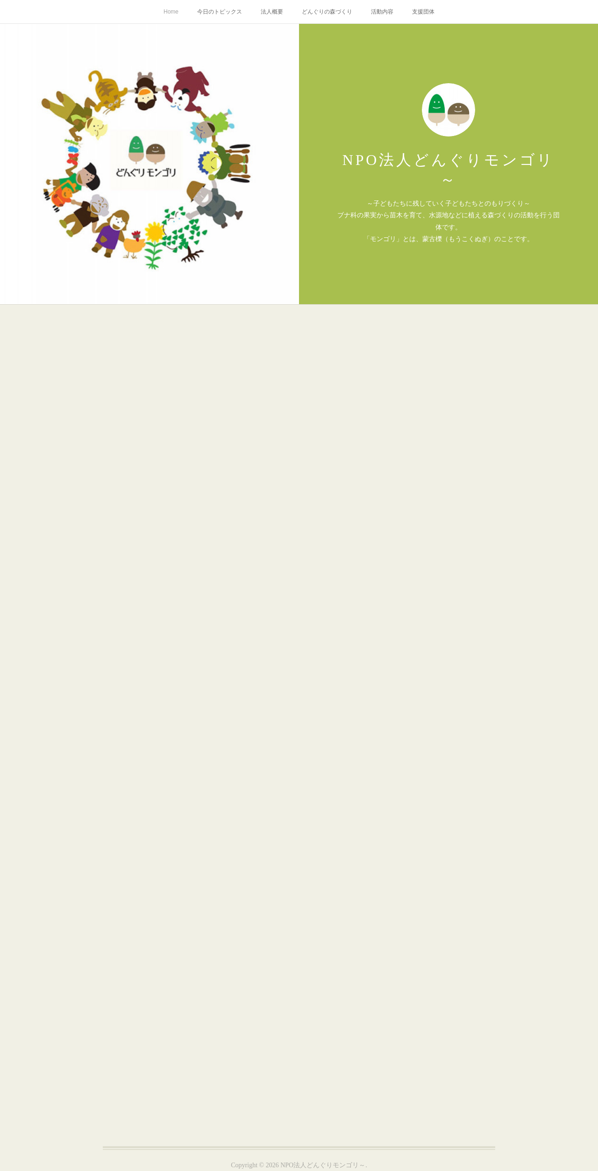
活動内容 (382, 11)
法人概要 (272, 11)
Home (171, 11)
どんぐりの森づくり (327, 11)
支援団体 (423, 11)
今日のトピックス (219, 11)
